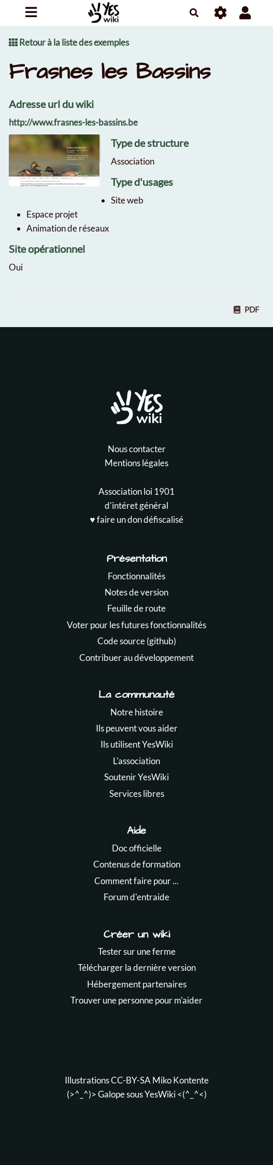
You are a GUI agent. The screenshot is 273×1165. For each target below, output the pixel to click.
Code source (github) (136, 640)
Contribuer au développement (136, 657)
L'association (136, 760)
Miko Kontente (180, 1080)
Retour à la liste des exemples (69, 42)
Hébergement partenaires (136, 984)
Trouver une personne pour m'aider (136, 1000)
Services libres (136, 793)
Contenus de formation (136, 864)
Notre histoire (136, 712)
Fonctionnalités (136, 576)
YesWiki (160, 1094)
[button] (245, 13)
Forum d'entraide (136, 896)
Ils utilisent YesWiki (136, 744)
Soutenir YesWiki (136, 776)
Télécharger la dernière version (137, 967)
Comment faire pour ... (136, 880)
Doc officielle (137, 848)
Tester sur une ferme (137, 951)
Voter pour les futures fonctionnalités (136, 624)
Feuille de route (136, 608)
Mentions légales (136, 462)
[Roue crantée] (221, 13)
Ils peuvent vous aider (137, 728)
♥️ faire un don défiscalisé (136, 519)
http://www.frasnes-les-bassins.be (73, 122)
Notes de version (136, 592)
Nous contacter (137, 448)
